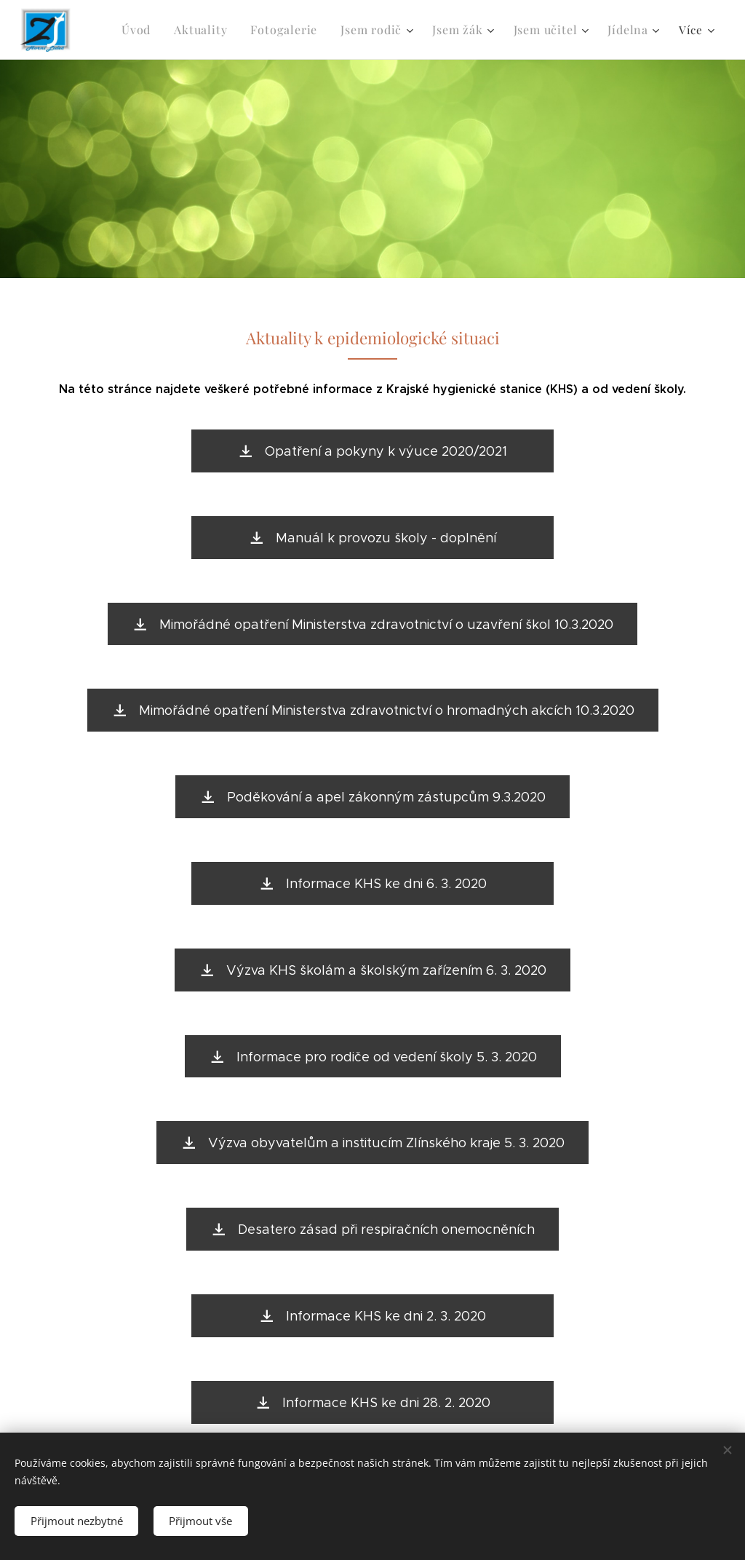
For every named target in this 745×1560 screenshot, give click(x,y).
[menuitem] (156, 30)
